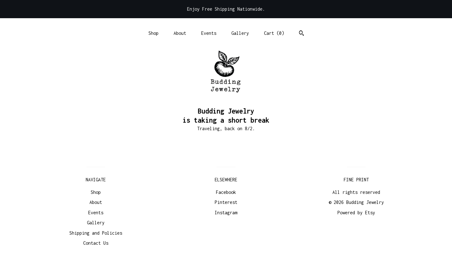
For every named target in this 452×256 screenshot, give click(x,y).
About (180, 33)
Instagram (226, 212)
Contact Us (95, 243)
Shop (153, 33)
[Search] (301, 33)
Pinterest (226, 202)
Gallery (240, 33)
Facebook (226, 192)
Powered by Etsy (356, 212)
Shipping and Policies (95, 233)
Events (208, 33)
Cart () (274, 33)
